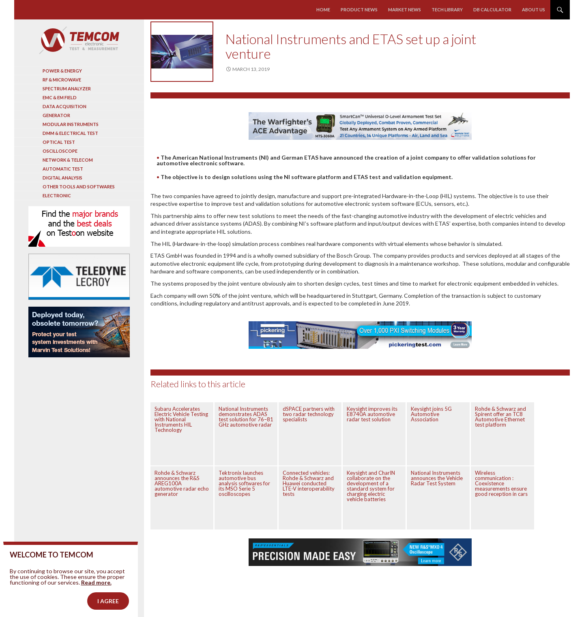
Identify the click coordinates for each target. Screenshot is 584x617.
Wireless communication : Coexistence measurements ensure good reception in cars (501, 483)
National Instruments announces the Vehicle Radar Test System (437, 478)
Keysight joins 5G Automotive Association (431, 414)
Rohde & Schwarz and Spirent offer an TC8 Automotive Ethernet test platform (500, 417)
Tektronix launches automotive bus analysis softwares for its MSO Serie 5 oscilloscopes (244, 483)
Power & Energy (62, 70)
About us (533, 9)
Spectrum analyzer (67, 88)
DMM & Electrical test (70, 133)
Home (324, 9)
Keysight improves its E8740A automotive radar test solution (372, 414)
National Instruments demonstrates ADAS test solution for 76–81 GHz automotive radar (246, 417)
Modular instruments (71, 124)
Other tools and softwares (79, 186)
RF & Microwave (62, 79)
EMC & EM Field (60, 97)
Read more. (96, 606)
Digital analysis (62, 177)
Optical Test (59, 142)
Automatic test (63, 168)
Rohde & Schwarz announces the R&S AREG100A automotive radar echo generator (182, 483)
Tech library (447, 9)
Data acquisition (64, 106)
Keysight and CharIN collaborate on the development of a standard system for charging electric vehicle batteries (371, 486)
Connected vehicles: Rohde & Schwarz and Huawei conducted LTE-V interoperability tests (309, 483)
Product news (359, 9)
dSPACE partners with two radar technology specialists (309, 414)
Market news (405, 9)
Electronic (57, 195)
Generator (56, 115)
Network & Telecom (68, 159)
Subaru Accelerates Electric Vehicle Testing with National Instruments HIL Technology (181, 419)
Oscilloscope (60, 151)
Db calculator (492, 9)
